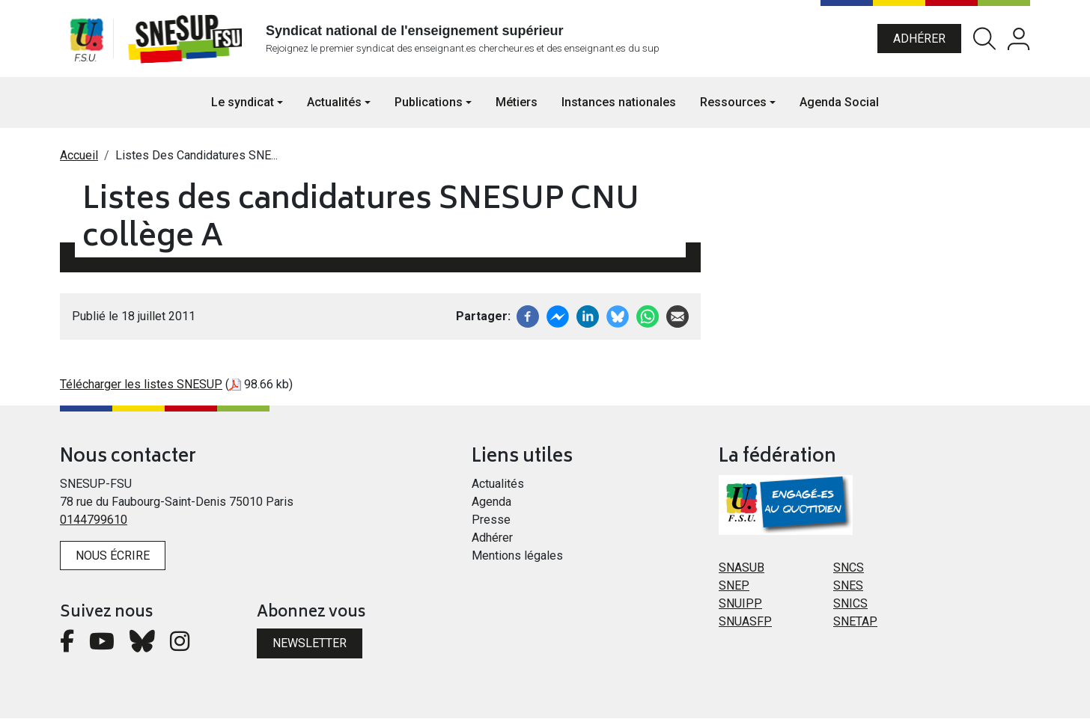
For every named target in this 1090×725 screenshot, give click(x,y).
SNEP (734, 592)
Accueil (79, 162)
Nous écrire (113, 562)
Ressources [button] (733, 109)
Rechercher (984, 42)
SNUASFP (745, 628)
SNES (848, 592)
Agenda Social (839, 109)
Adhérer (919, 41)
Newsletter (309, 650)
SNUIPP (740, 610)
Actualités (498, 490)
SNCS (848, 574)
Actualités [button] (334, 109)
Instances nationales (618, 109)
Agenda (491, 508)
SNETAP (855, 628)
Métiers (517, 109)
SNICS (850, 610)
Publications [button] (429, 109)
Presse (491, 526)
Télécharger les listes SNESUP (141, 391)
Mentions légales (517, 562)
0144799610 (93, 526)
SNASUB (741, 574)
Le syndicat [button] (242, 109)
